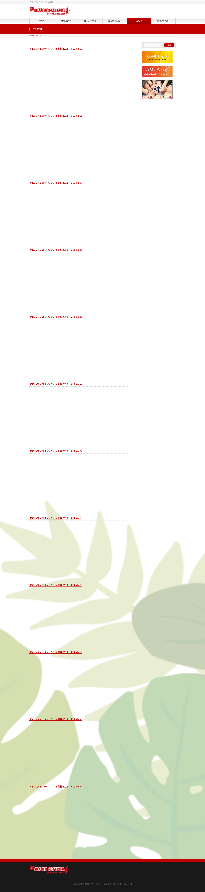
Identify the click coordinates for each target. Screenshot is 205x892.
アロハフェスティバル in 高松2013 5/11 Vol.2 (55, 250)
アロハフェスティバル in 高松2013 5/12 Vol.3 (55, 652)
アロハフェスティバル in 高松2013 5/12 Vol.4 (55, 719)
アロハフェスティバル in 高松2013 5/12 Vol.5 (55, 786)
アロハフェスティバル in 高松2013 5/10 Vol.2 (55, 116)
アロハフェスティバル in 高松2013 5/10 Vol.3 (55, 183)
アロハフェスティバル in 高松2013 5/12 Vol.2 (55, 585)
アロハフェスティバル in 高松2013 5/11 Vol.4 (55, 384)
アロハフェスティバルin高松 (98, 884)
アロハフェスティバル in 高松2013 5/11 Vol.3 (55, 317)
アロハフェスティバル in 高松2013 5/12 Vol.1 (55, 518)
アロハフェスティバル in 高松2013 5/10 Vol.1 (55, 48)
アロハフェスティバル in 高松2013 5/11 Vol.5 (55, 451)
